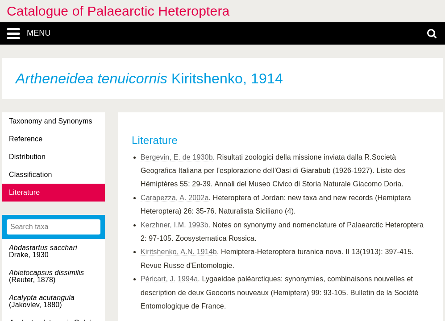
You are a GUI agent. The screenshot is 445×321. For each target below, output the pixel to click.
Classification (30, 174)
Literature (24, 192)
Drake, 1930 (43, 251)
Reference (25, 139)
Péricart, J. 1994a (169, 279)
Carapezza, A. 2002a (174, 198)
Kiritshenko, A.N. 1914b (179, 251)
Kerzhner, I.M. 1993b (174, 225)
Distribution (27, 156)
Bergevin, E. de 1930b (177, 157)
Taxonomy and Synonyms (50, 121)
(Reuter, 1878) (46, 276)
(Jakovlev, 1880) (42, 301)
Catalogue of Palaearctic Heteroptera (118, 11)
